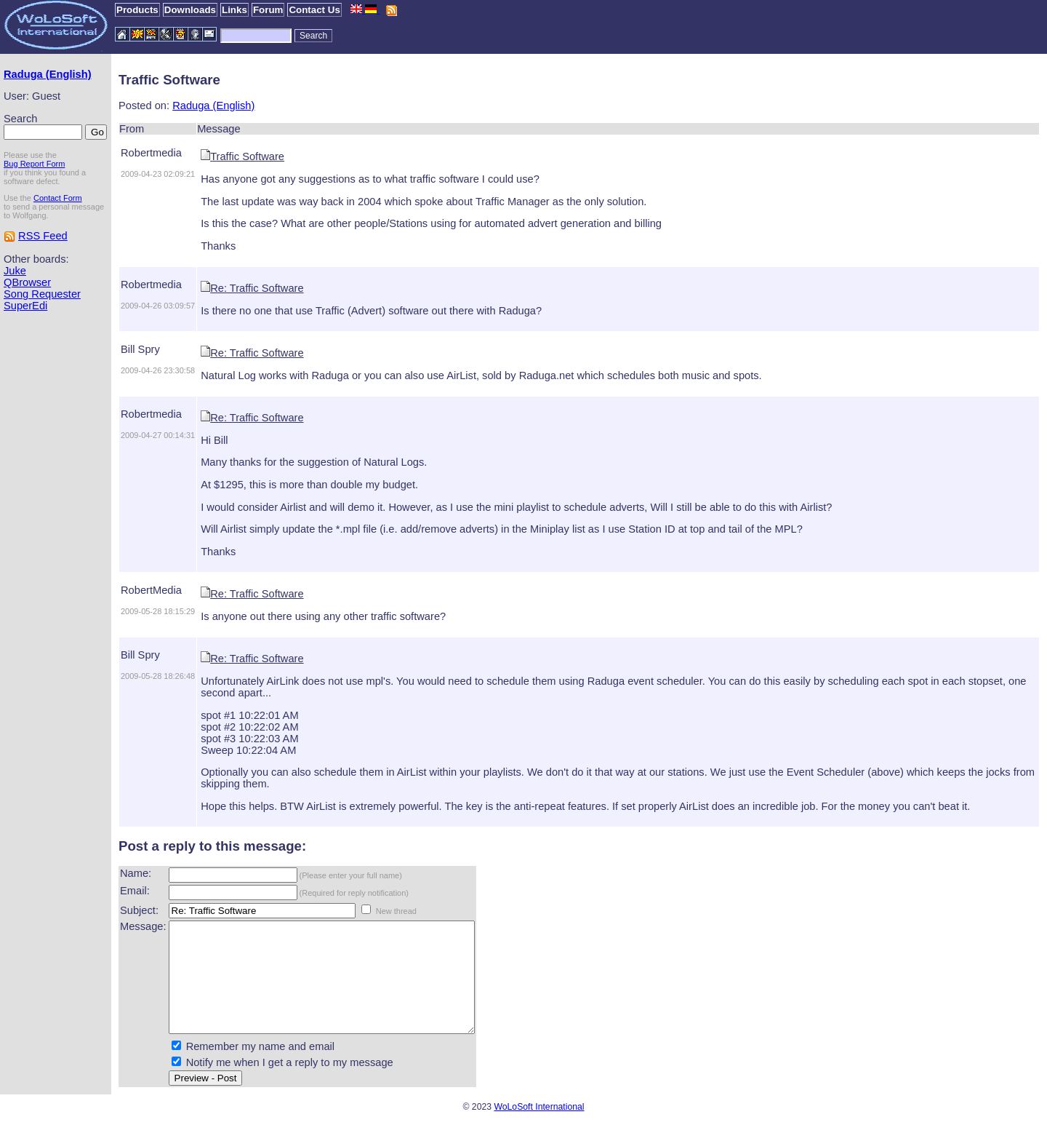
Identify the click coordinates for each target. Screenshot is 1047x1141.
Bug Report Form (34, 163)
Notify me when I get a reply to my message (289, 1084)
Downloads (190, 9)
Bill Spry (140, 349)
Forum (268, 9)
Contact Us (314, 9)
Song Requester (42, 294)
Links (234, 9)
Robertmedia (151, 153)
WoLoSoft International (539, 1129)
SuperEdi (25, 305)
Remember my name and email (260, 1068)
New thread (396, 911)
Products (137, 9)
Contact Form (57, 198)
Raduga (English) (48, 74)
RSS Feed (43, 236)
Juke (15, 271)
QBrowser (27, 282)
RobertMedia (151, 590)
